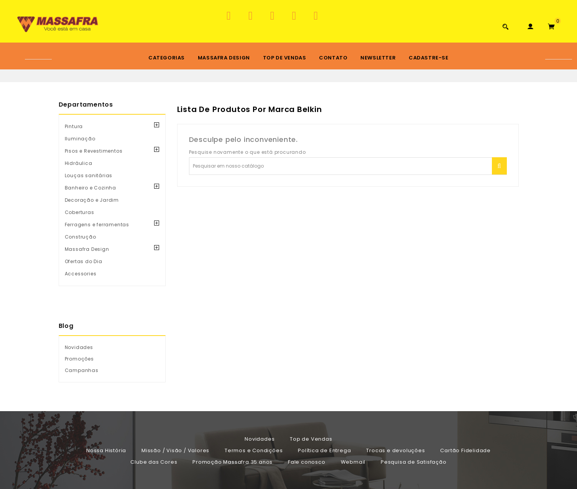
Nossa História (106, 450)
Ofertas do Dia (83, 261)
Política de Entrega (324, 450)
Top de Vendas (284, 57)
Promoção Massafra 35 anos (232, 462)
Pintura (74, 126)
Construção (80, 237)
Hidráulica (78, 163)
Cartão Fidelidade (465, 450)
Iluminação (80, 138)
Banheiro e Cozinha (90, 187)
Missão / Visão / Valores (175, 450)
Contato (333, 57)
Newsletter (378, 57)
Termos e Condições (254, 450)
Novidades (260, 439)
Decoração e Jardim (92, 200)
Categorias (166, 57)
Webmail (353, 462)
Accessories (81, 273)
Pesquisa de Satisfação (414, 462)
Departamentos (86, 104)
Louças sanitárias (89, 175)
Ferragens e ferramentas (97, 224)
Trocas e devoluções (395, 450)
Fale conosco (306, 462)
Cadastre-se (429, 57)
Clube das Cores (153, 462)
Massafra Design (224, 57)
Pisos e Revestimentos (94, 151)
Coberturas (79, 212)
